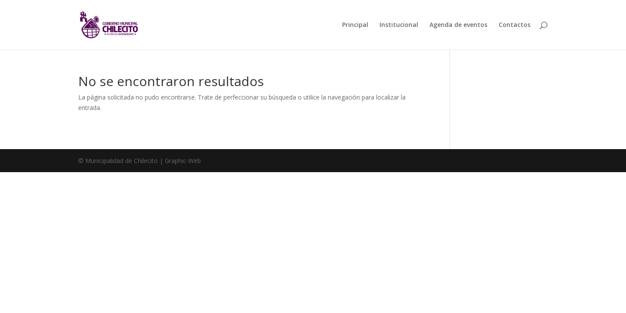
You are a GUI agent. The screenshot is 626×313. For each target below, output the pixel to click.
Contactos (514, 25)
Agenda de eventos (458, 25)
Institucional (399, 25)
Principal (355, 25)
